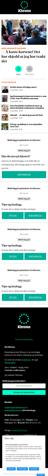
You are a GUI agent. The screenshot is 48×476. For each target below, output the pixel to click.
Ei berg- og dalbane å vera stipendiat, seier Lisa (26, 125)
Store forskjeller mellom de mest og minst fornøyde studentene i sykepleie (27, 106)
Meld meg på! (24, 151)
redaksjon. (26, 360)
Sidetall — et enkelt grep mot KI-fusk (26, 115)
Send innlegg (24, 175)
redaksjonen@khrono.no (16, 407)
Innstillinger (40, 474)
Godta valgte (22, 469)
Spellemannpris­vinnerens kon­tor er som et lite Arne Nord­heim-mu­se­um (28, 97)
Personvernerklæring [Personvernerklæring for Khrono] (24, 339)
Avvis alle (11, 469)
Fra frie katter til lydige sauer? (23, 87)
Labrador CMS (16, 435)
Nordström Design (19, 430)
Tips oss (13, 216)
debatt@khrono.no (13, 410)
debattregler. (10, 362)
